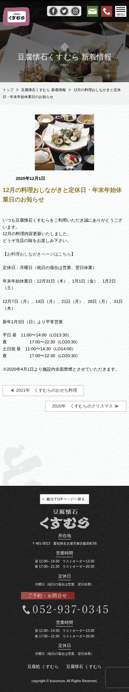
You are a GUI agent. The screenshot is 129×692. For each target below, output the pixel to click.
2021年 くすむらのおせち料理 (46, 390)
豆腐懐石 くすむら (84, 666)
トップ (8, 90)
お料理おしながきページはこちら (39, 254)
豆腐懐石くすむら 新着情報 (43, 90)
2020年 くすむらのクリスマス (82, 406)
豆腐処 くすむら (43, 666)
